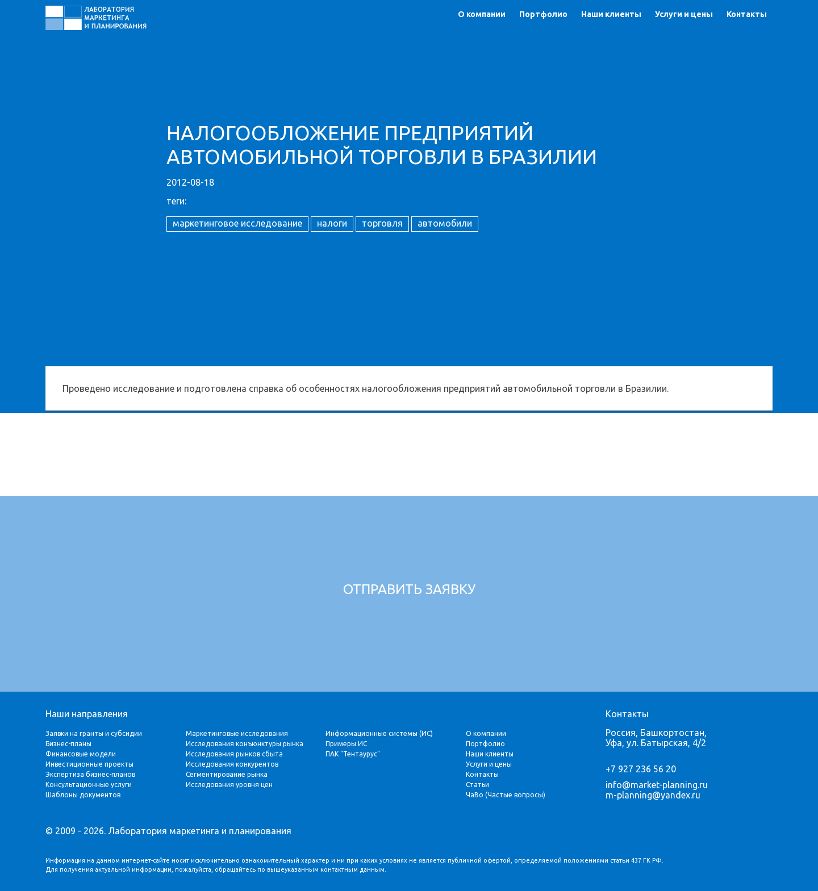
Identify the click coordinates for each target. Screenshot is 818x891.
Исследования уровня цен (229, 784)
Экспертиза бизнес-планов (90, 774)
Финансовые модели (80, 754)
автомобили (445, 223)
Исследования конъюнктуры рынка (244, 743)
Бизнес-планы (68, 743)
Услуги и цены (684, 14)
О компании (482, 14)
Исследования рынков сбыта (234, 754)
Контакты (747, 14)
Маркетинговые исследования (237, 733)
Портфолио (543, 14)
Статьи (477, 784)
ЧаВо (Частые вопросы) (505, 794)
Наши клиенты (611, 14)
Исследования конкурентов (232, 764)
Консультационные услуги (88, 784)
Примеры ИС (346, 743)
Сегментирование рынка (227, 774)
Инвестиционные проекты (89, 764)
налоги (332, 223)
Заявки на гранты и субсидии (93, 733)
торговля (382, 223)
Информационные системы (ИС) (379, 733)
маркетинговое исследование (237, 223)
